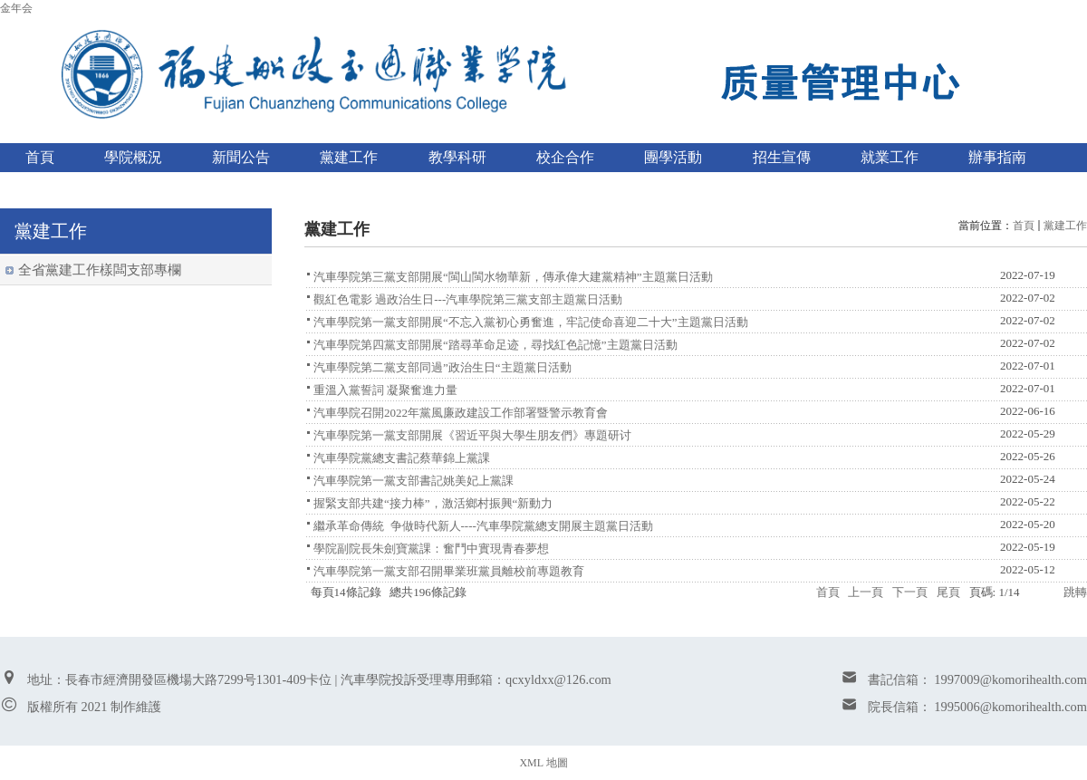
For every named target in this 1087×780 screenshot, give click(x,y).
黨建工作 (1065, 225)
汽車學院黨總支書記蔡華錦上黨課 (401, 458)
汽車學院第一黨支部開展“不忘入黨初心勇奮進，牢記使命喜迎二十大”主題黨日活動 (530, 322)
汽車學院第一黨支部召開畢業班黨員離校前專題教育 (448, 571)
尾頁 (948, 592)
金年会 (16, 8)
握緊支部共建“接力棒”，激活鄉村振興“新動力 (433, 503)
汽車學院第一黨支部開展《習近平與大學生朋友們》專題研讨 (472, 435)
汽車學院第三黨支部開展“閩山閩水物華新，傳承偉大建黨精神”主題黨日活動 (513, 277)
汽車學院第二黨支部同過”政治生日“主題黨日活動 (442, 367)
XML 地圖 (543, 762)
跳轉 (1075, 592)
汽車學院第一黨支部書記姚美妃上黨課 (413, 480)
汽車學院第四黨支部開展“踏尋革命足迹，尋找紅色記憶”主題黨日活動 (495, 344)
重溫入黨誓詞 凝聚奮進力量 (385, 390)
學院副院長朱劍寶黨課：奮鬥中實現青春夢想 (431, 548)
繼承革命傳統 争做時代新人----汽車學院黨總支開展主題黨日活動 (483, 526)
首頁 (1023, 225)
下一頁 (910, 592)
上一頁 (865, 592)
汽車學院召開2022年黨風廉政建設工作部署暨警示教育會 (460, 412)
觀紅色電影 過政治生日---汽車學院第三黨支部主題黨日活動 (467, 299)
